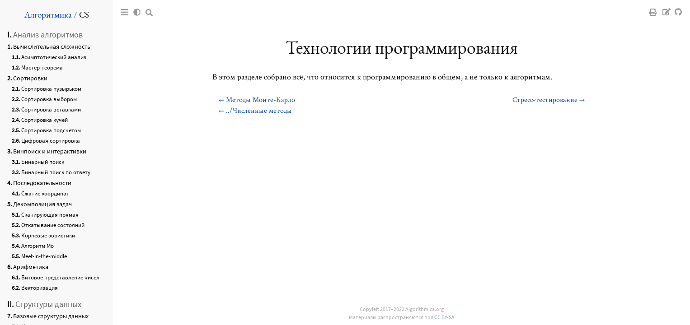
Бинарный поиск (42, 162)
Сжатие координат (45, 193)
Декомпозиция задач (42, 204)
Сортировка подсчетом (51, 130)
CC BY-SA (444, 317)
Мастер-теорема (42, 67)
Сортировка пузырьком (51, 89)
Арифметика (30, 267)
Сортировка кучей (44, 120)
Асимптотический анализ (53, 57)
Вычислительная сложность (51, 46)
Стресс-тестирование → (548, 99)
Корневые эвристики (48, 235)
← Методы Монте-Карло (257, 99)
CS (84, 14)
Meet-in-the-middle (44, 256)
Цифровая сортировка (50, 140)
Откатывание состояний (52, 225)
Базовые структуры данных (51, 316)
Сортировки (30, 78)
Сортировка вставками (51, 109)
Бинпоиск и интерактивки (49, 151)
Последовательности (42, 183)
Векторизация (39, 288)
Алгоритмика (48, 14)
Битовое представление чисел (60, 277)
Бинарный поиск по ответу (55, 172)
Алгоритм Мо (37, 246)
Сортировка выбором (49, 99)
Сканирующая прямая (50, 214)
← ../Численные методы (255, 110)
